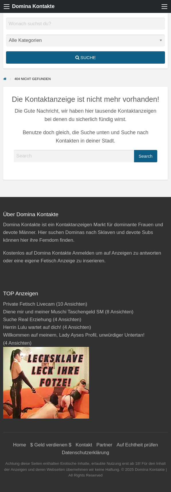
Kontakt (84, 445)
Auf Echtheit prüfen (137, 445)
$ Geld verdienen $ (51, 445)
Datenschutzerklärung (85, 452)
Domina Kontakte (33, 6)
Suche (85, 57)
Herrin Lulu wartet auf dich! (32, 327)
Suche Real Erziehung (27, 319)
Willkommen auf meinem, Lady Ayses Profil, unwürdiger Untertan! (74, 335)
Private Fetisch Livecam (29, 304)
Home (19, 445)
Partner (104, 445)
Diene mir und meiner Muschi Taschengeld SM (53, 312)
